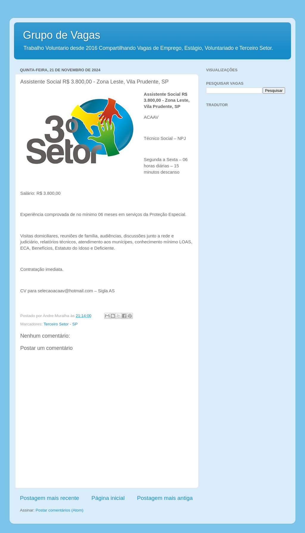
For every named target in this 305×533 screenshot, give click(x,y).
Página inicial (108, 498)
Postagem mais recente (49, 498)
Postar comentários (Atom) (60, 510)
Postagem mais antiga (165, 498)
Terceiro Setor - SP (61, 324)
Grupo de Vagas (61, 35)
